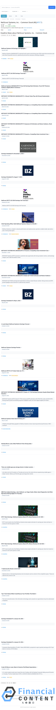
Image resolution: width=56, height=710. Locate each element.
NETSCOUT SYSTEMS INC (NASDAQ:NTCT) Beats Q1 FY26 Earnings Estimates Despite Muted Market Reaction (27, 393)
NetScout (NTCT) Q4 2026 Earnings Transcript (14, 73)
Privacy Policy (32, 698)
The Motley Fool (5, 375)
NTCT (39, 22)
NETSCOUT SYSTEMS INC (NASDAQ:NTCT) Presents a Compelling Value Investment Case (25, 134)
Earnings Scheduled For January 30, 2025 (12, 618)
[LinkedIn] (29, 703)
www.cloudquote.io (38, 695)
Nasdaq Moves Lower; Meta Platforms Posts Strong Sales (17, 443)
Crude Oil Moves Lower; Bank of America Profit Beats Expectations (19, 667)
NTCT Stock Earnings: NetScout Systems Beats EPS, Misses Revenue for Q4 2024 (23, 544)
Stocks (10, 16)
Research (42, 30)
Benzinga (4, 162)
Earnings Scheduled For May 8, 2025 (11, 300)
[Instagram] (33, 703)
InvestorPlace (5, 527)
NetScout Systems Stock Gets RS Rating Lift (13, 418)
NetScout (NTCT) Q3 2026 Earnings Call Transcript (15, 200)
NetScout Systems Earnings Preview (11, 347)
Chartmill (4, 92)
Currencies (12, 19)
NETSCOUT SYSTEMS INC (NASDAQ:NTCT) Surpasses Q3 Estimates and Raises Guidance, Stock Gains (26, 124)
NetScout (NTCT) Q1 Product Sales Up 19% (13, 371)
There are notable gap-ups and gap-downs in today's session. (17, 467)
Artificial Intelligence (15, 375)
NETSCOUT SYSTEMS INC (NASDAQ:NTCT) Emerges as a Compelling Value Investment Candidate (27, 105)
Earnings (11, 58)
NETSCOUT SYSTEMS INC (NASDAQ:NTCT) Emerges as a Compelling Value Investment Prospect (27, 113)
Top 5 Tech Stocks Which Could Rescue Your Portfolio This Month (19, 593)
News (8, 19)
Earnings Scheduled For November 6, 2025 (13, 153)
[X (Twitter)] (22, 703)
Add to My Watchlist (28, 27)
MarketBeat (4, 58)
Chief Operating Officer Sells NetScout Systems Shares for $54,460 (19, 224)
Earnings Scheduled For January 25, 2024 (12, 642)
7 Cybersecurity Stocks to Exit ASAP (11, 568)
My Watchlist (14, 11)
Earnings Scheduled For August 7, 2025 (12, 177)
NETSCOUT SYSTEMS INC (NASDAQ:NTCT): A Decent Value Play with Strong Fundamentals (25, 96)
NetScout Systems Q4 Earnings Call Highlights (14, 48)
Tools (22, 16)
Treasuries (23, 19)
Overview (4, 19)
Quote (9, 30)
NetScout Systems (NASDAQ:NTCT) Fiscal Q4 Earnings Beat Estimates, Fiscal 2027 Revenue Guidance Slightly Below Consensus (25, 86)
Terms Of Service (41, 698)
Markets (3, 16)
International (17, 19)
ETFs (16, 16)
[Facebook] (26, 703)
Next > (14, 35)
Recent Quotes (5, 11)
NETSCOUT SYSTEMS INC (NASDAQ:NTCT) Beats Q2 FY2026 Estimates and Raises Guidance (26, 275)
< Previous (3, 35)
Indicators (24, 11)
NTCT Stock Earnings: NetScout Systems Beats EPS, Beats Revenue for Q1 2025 (22, 517)
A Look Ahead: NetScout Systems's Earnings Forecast (16, 324)
